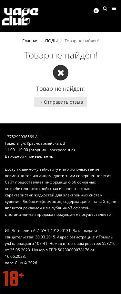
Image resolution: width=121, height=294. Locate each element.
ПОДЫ (51, 41)
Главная (30, 41)
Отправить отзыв (60, 102)
